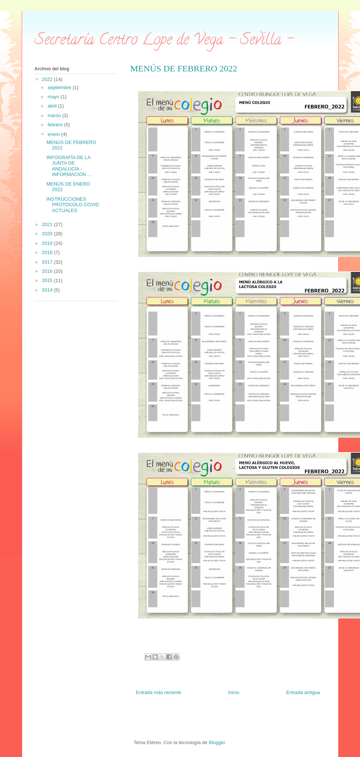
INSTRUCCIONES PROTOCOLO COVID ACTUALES (72, 204)
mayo (54, 96)
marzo (55, 115)
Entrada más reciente (159, 692)
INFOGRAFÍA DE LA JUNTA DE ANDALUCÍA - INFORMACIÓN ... (68, 166)
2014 (48, 290)
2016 (48, 271)
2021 (48, 224)
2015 (48, 280)
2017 (48, 262)
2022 (48, 79)
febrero (56, 124)
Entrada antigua (303, 692)
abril (53, 106)
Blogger (217, 742)
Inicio (233, 692)
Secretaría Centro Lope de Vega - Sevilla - (164, 41)
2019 (48, 243)
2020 (48, 233)
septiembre (60, 87)
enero (54, 134)
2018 (48, 252)
